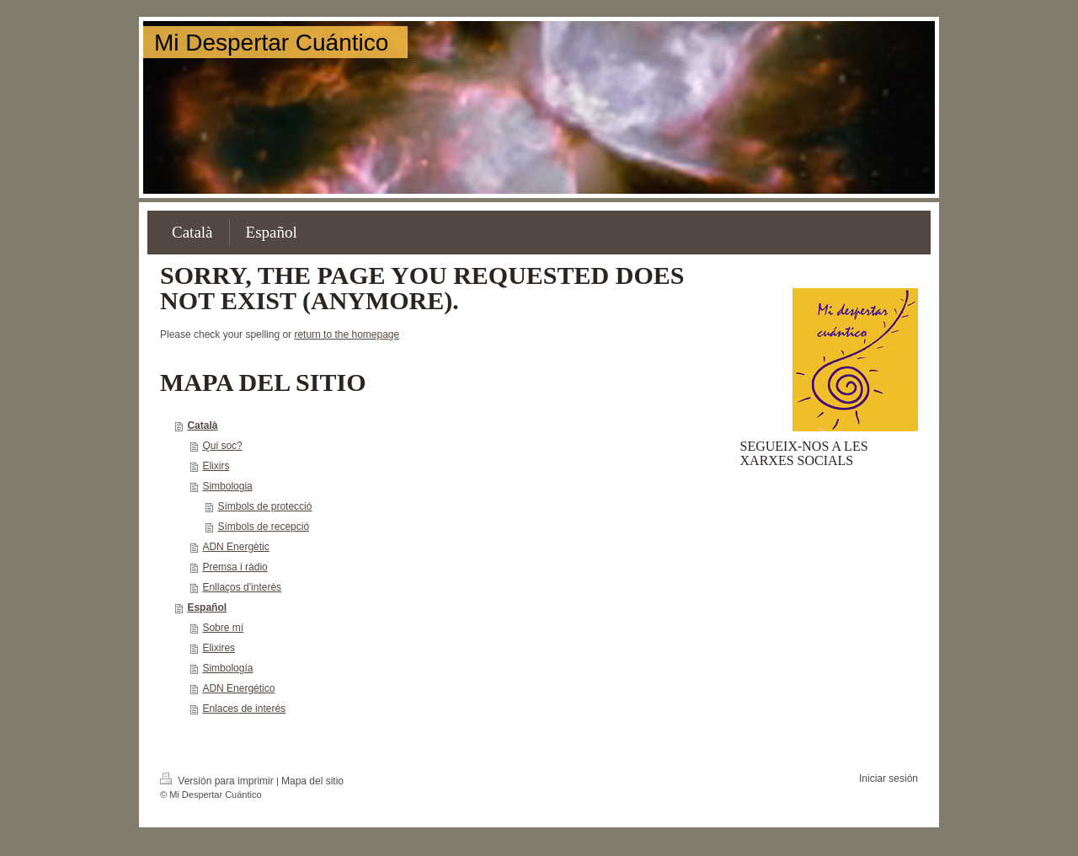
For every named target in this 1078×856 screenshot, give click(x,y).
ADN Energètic (235, 547)
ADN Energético (238, 688)
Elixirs (215, 466)
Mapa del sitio (312, 781)
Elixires (218, 648)
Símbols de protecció (264, 506)
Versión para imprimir (218, 781)
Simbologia (227, 486)
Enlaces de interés (244, 708)
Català (202, 425)
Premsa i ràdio (234, 567)
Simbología (227, 668)
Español (207, 607)
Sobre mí (222, 628)
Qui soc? (222, 446)
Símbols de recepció (263, 526)
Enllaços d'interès (241, 587)
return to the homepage (346, 334)
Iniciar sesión (888, 778)
